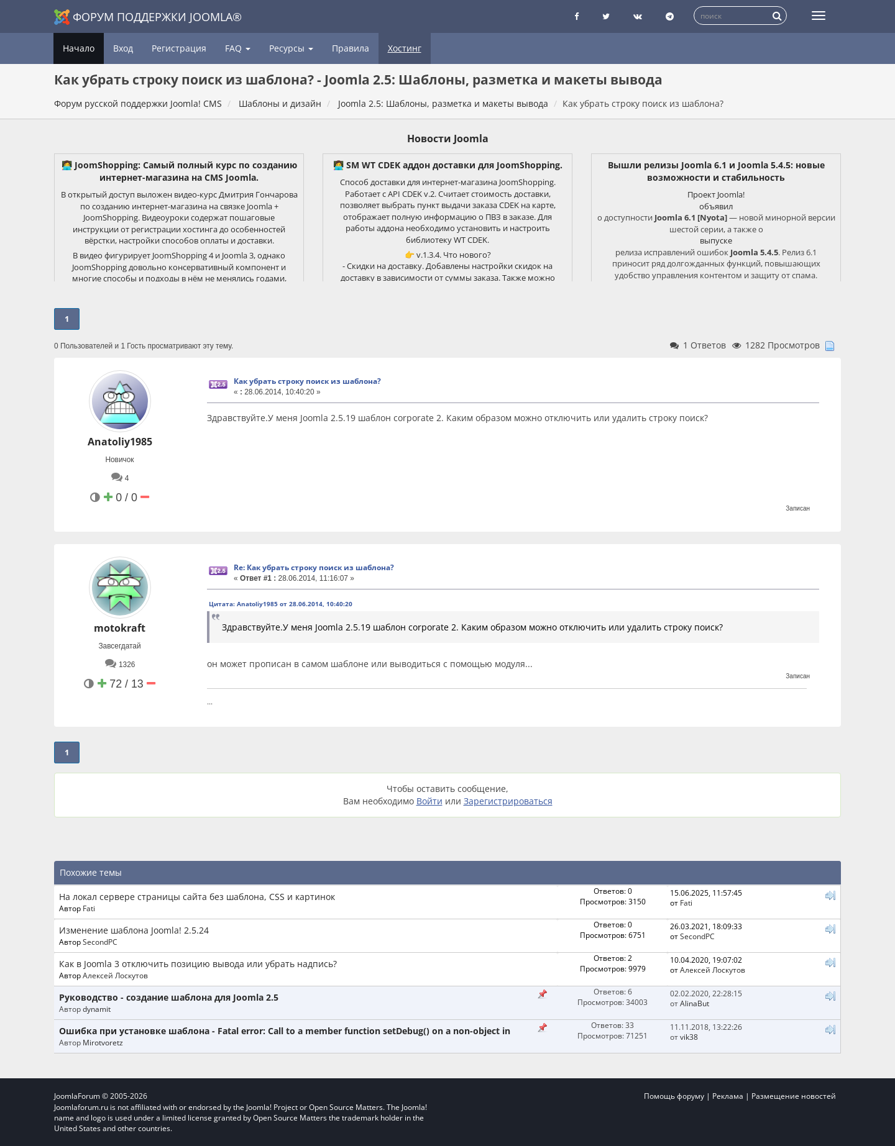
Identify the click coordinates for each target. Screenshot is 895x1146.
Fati (89, 908)
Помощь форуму (674, 1096)
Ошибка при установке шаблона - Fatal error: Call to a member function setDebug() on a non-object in (284, 1031)
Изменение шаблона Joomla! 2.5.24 (134, 930)
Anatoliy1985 (120, 441)
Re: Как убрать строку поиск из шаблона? (314, 567)
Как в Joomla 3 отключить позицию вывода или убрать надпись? (198, 964)
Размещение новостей (793, 1096)
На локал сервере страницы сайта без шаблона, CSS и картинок (197, 897)
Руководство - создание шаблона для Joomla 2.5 (168, 997)
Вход (123, 48)
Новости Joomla (448, 138)
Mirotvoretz (103, 1042)
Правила (350, 48)
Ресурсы (291, 48)
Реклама (727, 1096)
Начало (78, 48)
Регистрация (179, 48)
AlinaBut (694, 1003)
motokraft (119, 628)
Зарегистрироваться (508, 801)
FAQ (237, 48)
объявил (716, 206)
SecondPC (100, 942)
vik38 (689, 1037)
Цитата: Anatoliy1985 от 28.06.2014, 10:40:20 (280, 603)
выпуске (716, 240)
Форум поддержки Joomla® (148, 17)
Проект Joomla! (716, 194)
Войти (429, 801)
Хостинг (404, 48)
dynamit (97, 1009)
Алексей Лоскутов (115, 975)
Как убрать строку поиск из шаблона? (307, 381)
